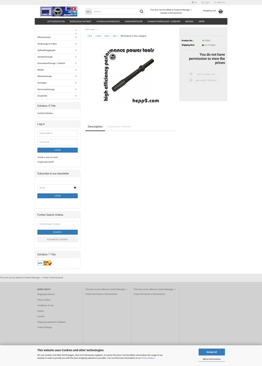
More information (212, 359)
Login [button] (205, 2)
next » (107, 36)
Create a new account (47, 157)
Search (57, 232)
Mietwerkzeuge (44, 76)
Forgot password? (45, 162)
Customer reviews (119, 126)
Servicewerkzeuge (46, 89)
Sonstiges (42, 83)
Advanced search (57, 239)
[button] (194, 2)
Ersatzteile (42, 96)
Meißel (189, 21)
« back (98, 36)
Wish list (219, 2)
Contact (40, 316)
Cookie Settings (44, 327)
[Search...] (88, 11)
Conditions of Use (45, 305)
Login (57, 150)
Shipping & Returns (46, 294)
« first (89, 36)
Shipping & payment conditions (51, 322)
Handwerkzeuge (134, 21)
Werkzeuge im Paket (81, 21)
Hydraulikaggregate (108, 21)
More (202, 21)
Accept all (212, 352)
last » (115, 36)
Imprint (40, 311)
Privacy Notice (147, 358)
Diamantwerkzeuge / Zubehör (164, 21)
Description (95, 126)
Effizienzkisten (56, 21)
